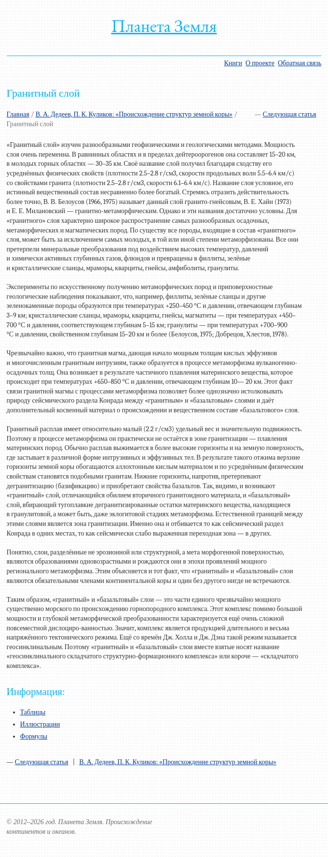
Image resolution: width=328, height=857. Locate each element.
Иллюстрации (40, 724)
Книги (233, 63)
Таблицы (33, 712)
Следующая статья (289, 114)
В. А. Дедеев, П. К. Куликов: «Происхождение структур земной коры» (134, 114)
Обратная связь (299, 63)
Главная (18, 114)
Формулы (34, 736)
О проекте (260, 63)
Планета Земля (164, 26)
